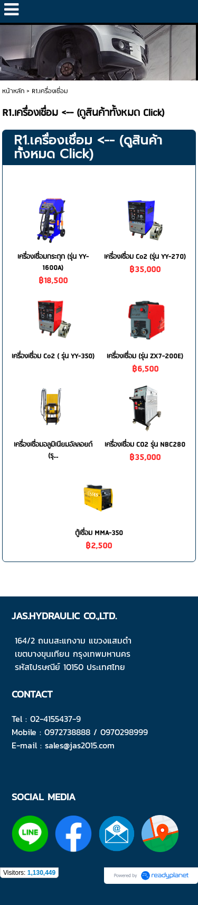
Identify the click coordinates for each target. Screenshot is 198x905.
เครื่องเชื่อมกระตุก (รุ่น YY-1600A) (53, 262)
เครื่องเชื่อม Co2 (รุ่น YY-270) (145, 257)
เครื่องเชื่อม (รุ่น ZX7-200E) (145, 356)
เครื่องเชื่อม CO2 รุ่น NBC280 (145, 444)
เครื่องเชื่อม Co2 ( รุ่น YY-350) (53, 356)
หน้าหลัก (13, 91)
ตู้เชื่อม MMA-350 (99, 533)
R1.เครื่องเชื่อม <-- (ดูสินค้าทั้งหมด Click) (88, 147)
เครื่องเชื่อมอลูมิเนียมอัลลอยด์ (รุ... (53, 450)
